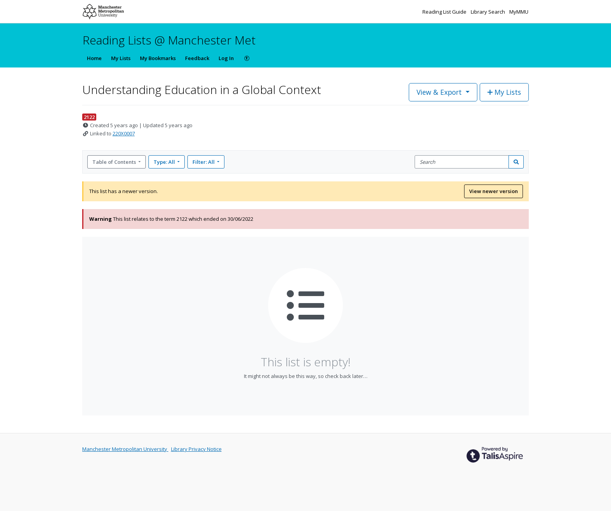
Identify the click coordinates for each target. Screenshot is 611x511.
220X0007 (124, 133)
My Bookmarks (158, 58)
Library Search (488, 11)
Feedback (197, 58)
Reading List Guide (445, 11)
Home (94, 58)
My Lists (121, 58)
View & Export (440, 92)
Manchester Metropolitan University (125, 448)
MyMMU (518, 11)
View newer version (493, 191)
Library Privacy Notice (196, 448)
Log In (226, 58)
